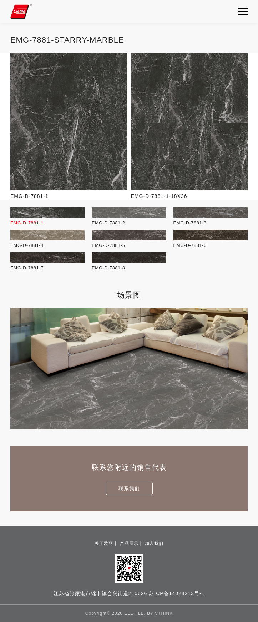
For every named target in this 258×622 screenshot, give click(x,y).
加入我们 (154, 543)
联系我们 (129, 488)
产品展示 (129, 543)
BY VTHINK (160, 613)
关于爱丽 (104, 543)
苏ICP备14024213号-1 (176, 593)
